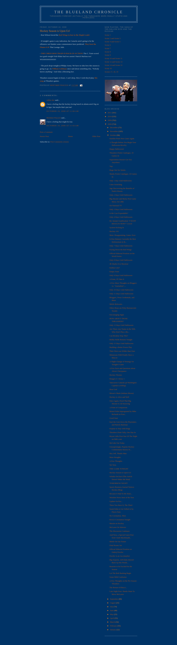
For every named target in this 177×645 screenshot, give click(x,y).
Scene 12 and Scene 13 (113, 62)
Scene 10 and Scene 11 (113, 58)
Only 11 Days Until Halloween (121, 294)
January (113, 630)
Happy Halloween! (117, 149)
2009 (110, 120)
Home (70, 136)
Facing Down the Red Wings (121, 249)
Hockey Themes (116, 375)
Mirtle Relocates (116, 304)
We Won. (113, 465)
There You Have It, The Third (121, 505)
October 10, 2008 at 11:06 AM (63, 111)
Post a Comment (46, 132)
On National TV (116, 205)
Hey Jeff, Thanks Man (118, 453)
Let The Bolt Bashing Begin (120, 573)
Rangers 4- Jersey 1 (117, 379)
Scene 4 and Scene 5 (113, 42)
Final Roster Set (116, 545)
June (112, 610)
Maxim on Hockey (117, 523)
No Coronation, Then (118, 516)
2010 (110, 116)
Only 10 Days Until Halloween (121, 290)
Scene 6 (108, 45)
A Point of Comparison (118, 407)
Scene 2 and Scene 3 (113, 38)
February (113, 626)
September (114, 599)
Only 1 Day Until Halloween (121, 181)
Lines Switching (116, 184)
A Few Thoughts (116, 461)
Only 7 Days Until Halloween (121, 246)
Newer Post (44, 136)
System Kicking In (117, 227)
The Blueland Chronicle (88, 12)
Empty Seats (114, 271)
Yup (111, 166)
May (112, 614)
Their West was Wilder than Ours (122, 351)
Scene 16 (108, 68)
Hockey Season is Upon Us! (120, 472)
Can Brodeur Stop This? (119, 336)
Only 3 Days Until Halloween (121, 209)
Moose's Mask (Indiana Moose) (122, 393)
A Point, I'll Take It (117, 279)
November (114, 131)
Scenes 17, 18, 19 (111, 72)
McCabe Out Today (117, 443)
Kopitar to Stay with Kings (120, 428)
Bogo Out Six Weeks (118, 170)
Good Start (114, 418)
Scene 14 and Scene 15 (113, 65)
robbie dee (51, 100)
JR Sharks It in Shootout (119, 264)
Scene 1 (108, 35)
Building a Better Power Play (121, 347)
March (112, 622)
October (113, 135)
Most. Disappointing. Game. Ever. (123, 235)
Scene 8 (108, 52)
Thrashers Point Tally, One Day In (123, 432)
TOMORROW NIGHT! (119, 483)
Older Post (96, 136)
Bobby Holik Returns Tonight (121, 339)
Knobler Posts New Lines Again (122, 138)
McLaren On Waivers (118, 527)
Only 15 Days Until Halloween (121, 343)
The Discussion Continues (120, 531)
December (114, 127)
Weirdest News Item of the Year (122, 497)
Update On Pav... (116, 501)
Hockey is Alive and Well (119, 397)
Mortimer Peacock (54, 118)
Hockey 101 (114, 231)
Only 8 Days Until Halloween (121, 260)
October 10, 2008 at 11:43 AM (63, 125)
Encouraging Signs (117, 315)
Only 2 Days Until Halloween (121, 195)
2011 (110, 113)
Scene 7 (108, 48)
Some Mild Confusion (118, 577)
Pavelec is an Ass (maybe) (120, 556)
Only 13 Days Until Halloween (121, 325)
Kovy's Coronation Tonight (120, 519)
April (112, 618)
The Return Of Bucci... (118, 587)
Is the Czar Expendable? (119, 213)
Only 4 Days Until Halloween (121, 217)
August (113, 603)
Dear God (113, 389)
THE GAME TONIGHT (119, 469)
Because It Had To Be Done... (121, 494)
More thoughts (115, 457)
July (112, 607)
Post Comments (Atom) (59, 142)
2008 (110, 124)
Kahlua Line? (115, 268)
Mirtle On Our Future (118, 541)
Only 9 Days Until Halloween (121, 275)
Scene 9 (108, 55)
